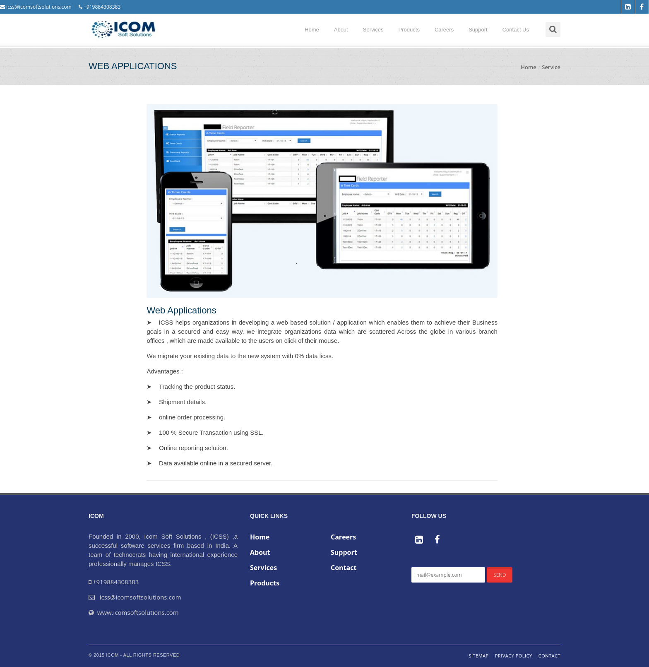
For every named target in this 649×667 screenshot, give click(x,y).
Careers (444, 29)
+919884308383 (99, 6)
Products (409, 29)
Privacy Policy (513, 656)
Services (373, 29)
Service (551, 67)
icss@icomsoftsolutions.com (36, 6)
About (341, 29)
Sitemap (478, 656)
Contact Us (515, 29)
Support (478, 29)
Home (312, 29)
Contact (343, 567)
